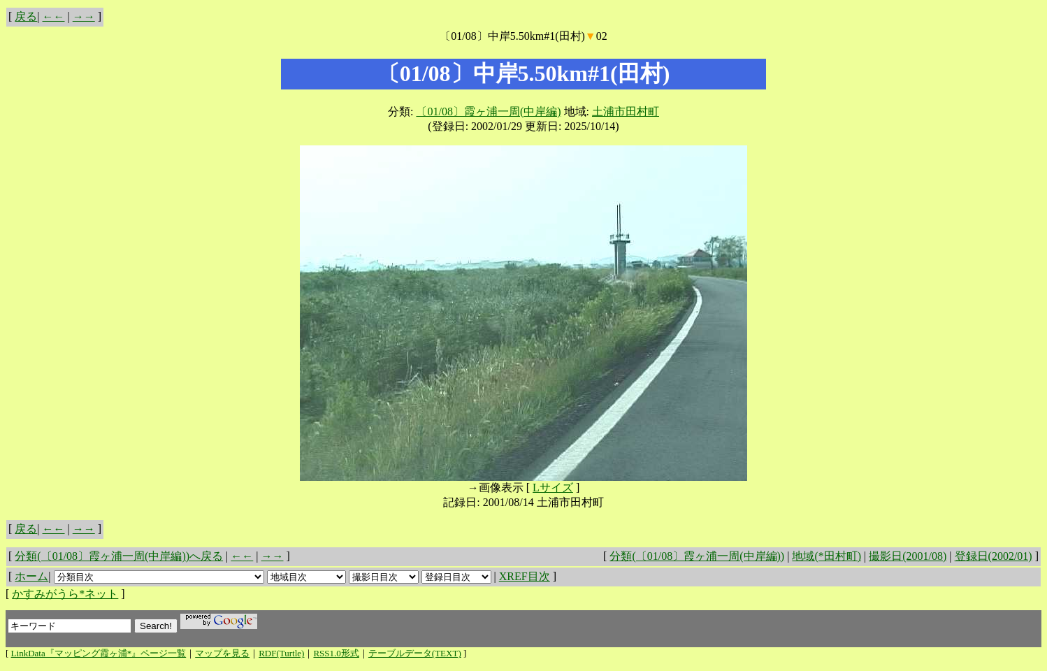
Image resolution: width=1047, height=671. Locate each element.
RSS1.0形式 (336, 653)
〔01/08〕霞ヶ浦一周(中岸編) (488, 111)
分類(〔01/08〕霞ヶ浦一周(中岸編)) (696, 556)
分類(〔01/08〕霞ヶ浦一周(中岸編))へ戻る (119, 556)
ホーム (31, 576)
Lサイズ (553, 487)
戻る (26, 16)
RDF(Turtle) (281, 653)
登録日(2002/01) (993, 556)
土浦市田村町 (625, 111)
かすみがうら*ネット (65, 594)
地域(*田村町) (826, 556)
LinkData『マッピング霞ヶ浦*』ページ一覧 (99, 653)
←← (54, 16)
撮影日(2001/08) (907, 556)
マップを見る (222, 653)
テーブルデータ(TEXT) (414, 653)
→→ (84, 16)
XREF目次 (524, 576)
